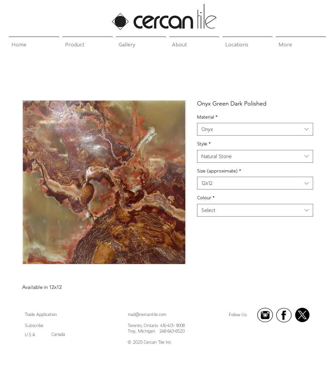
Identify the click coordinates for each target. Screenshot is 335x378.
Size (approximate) (219, 171)
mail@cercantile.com (147, 314)
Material (207, 117)
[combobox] (255, 129)
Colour (206, 198)
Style (204, 144)
